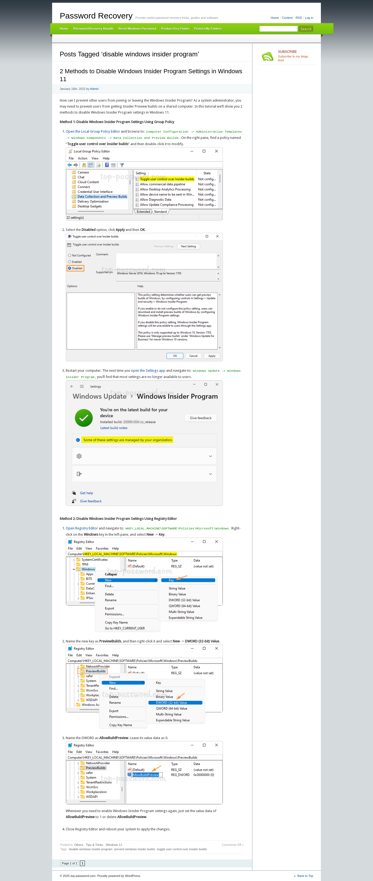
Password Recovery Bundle (93, 28)
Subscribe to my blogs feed (295, 56)
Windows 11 (114, 844)
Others (78, 844)
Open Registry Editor (82, 528)
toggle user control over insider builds (182, 849)
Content (287, 17)
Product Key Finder (175, 28)
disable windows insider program (90, 849)
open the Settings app (148, 371)
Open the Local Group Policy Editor (93, 132)
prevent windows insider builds (134, 849)
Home (275, 17)
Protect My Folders (208, 28)
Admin (94, 88)
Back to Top (305, 875)
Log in (309, 17)
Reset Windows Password (137, 28)
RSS (299, 17)
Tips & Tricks (94, 844)
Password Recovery (96, 15)
